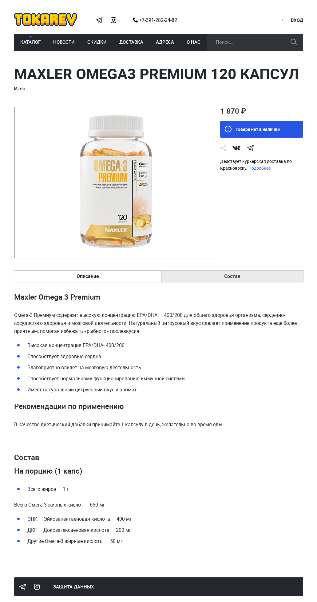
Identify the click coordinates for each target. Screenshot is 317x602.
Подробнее (259, 168)
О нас (193, 42)
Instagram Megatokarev (113, 20)
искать (293, 42)
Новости (64, 42)
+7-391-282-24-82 (155, 20)
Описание (88, 276)
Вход (297, 20)
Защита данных (73, 587)
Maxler (20, 88)
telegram (251, 148)
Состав (232, 276)
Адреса (165, 42)
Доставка (131, 42)
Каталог (30, 42)
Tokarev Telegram (99, 20)
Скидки (97, 42)
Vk (236, 148)
